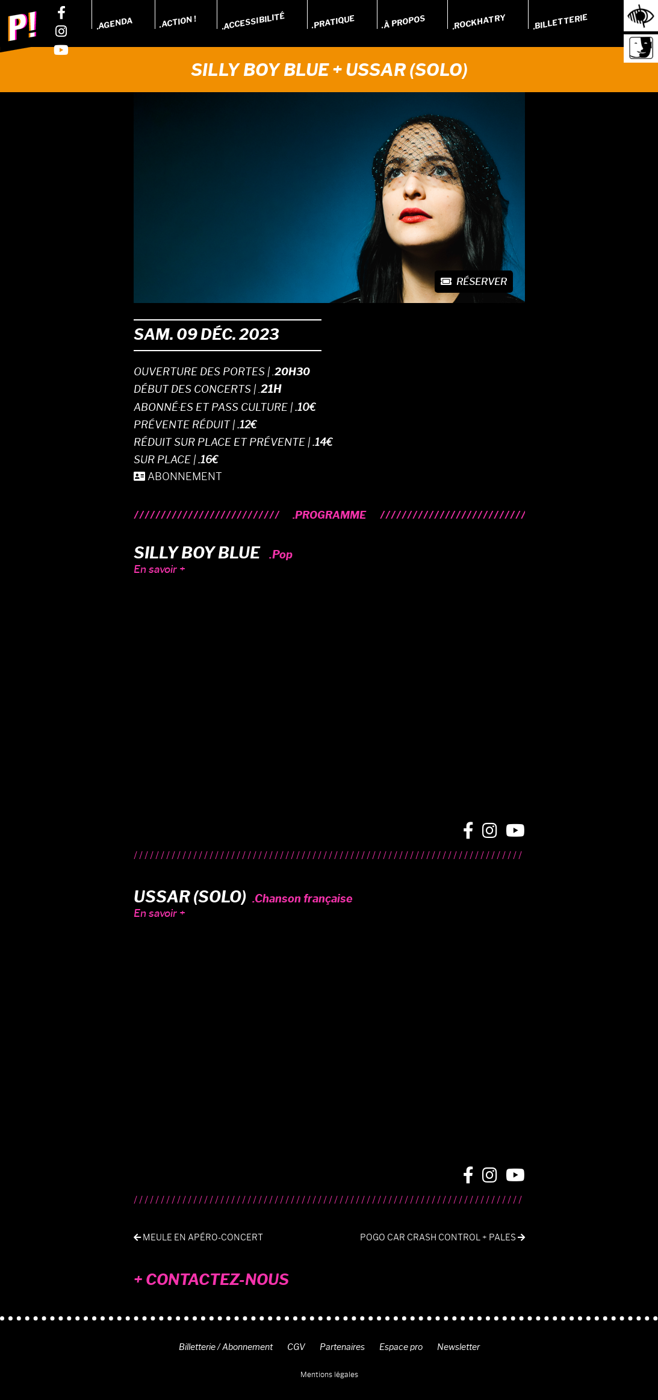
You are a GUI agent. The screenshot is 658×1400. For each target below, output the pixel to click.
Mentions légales (329, 1374)
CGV (296, 1347)
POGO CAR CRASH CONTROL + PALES (442, 1238)
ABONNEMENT (178, 476)
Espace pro (401, 1347)
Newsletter (458, 1347)
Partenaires (342, 1347)
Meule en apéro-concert (198, 1238)
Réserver (474, 281)
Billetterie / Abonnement (226, 1347)
